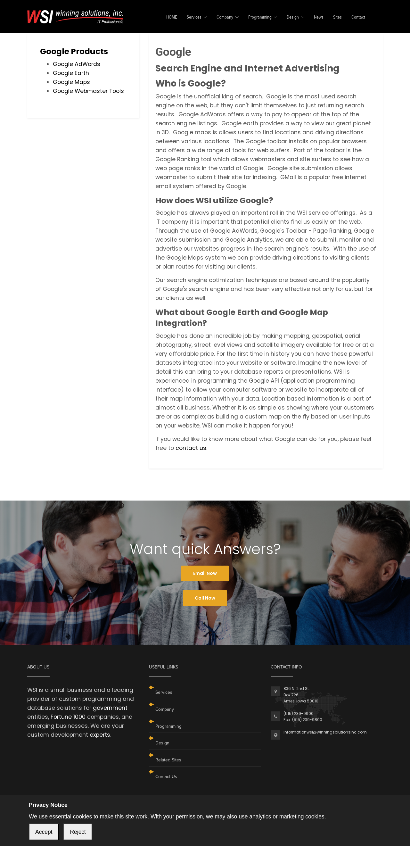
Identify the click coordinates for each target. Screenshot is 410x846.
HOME (171, 17)
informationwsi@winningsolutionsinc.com (325, 732)
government (110, 708)
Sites (337, 17)
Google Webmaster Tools (88, 91)
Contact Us (166, 776)
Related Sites (168, 760)
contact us (191, 448)
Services (194, 17)
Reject (78, 832)
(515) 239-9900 (298, 713)
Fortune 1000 (68, 717)
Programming (260, 17)
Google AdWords (76, 64)
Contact (358, 17)
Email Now (205, 573)
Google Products (74, 51)
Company (225, 17)
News (319, 17)
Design (293, 17)
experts (100, 735)
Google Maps (71, 82)
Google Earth (71, 73)
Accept (44, 832)
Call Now (205, 598)
